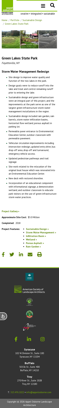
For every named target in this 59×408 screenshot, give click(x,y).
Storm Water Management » (41, 232)
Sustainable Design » (37, 229)
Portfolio (15, 20)
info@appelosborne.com (38, 392)
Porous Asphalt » (35, 243)
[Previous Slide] (4, 39)
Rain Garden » (33, 246)
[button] (52, 5)
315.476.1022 (17, 392)
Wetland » (31, 239)
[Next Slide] (55, 39)
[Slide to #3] (35, 44)
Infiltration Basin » (36, 236)
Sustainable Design (32, 20)
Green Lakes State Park (16, 23)
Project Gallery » (10, 211)
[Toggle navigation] (43, 5)
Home (4, 20)
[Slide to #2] (29, 44)
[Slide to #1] (24, 44)
